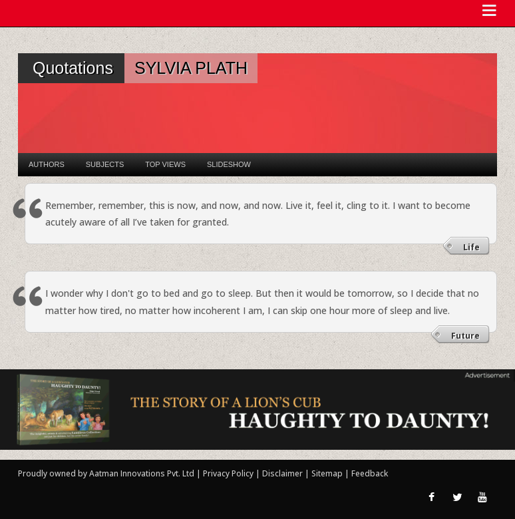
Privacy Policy (229, 473)
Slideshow (229, 164)
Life (471, 247)
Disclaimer (282, 473)
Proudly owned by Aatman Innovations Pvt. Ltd (106, 473)
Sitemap (328, 473)
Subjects (105, 164)
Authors (47, 164)
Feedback (369, 473)
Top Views (165, 164)
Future (465, 335)
